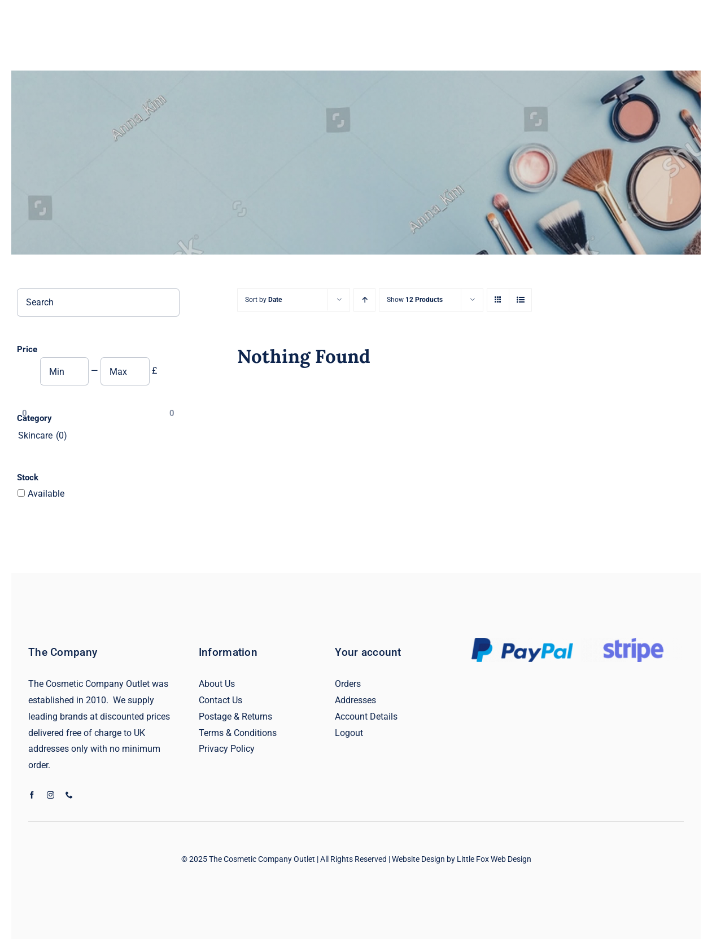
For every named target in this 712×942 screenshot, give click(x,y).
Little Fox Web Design (494, 859)
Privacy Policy (227, 748)
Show (415, 300)
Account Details (366, 716)
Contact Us (220, 700)
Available (46, 493)
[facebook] (32, 795)
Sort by (263, 300)
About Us (217, 683)
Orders (348, 683)
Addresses (355, 700)
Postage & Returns (235, 716)
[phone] (69, 795)
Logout (349, 733)
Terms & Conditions (238, 733)
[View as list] (520, 300)
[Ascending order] (364, 300)
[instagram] (50, 795)
